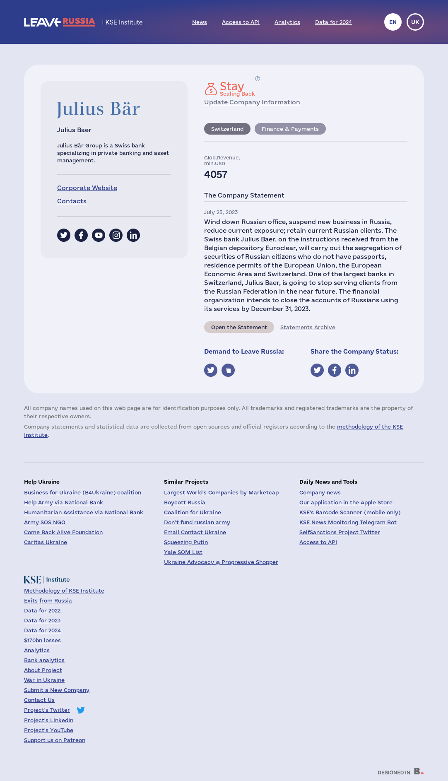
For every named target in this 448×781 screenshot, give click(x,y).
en (393, 22)
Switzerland (227, 129)
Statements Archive (307, 327)
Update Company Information (252, 102)
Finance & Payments (290, 129)
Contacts (72, 201)
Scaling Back (237, 88)
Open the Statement (239, 327)
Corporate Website (87, 187)
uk (415, 22)
